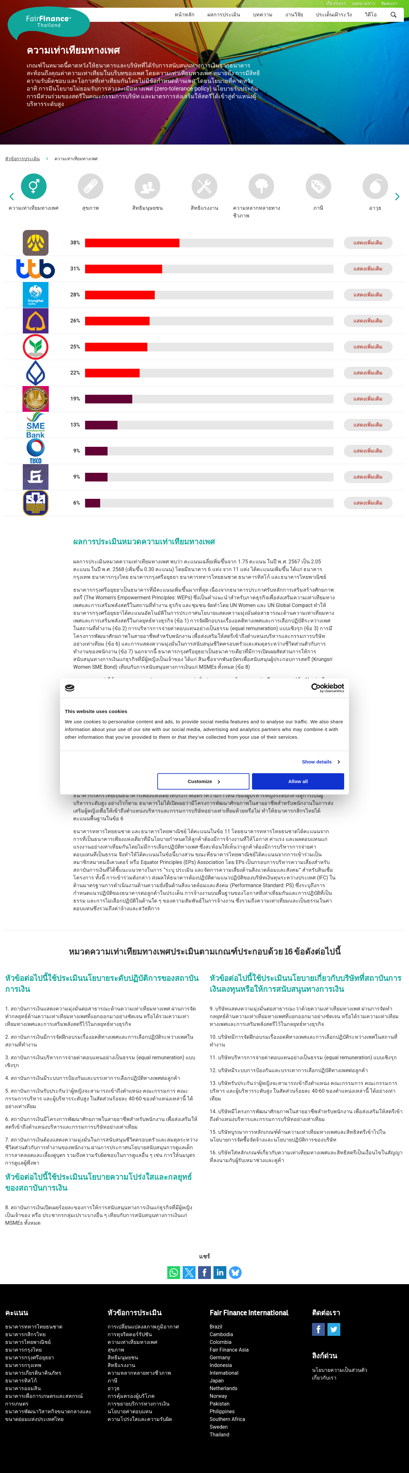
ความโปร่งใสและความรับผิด (140, 1419)
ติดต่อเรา (389, 3)
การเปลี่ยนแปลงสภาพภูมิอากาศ (143, 1327)
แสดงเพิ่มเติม (367, 243)
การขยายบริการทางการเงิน (139, 1404)
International (224, 1373)
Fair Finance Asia (229, 1350)
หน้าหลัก (185, 15)
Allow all (298, 781)
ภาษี (112, 1381)
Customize (204, 781)
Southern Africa (227, 1419)
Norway (218, 1396)
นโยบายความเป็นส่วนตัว (339, 1370)
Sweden (219, 1427)
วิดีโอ (371, 15)
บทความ (263, 15)
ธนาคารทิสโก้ (21, 1381)
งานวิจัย (294, 15)
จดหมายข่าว (363, 3)
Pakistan (220, 1404)
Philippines (222, 1411)
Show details (317, 761)
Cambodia (221, 1334)
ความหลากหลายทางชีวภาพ (139, 1373)
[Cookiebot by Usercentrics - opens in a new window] (316, 688)
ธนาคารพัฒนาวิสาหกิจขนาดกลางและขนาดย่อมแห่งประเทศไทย (48, 1415)
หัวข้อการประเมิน (22, 158)
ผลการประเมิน (223, 15)
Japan (217, 1381)
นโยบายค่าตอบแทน (130, 1411)
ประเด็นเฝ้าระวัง (334, 15)
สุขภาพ (116, 1350)
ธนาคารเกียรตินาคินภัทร (33, 1373)
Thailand (219, 1435)
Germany (220, 1357)
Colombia (220, 1342)
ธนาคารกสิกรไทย (25, 1334)
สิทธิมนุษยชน (123, 1357)
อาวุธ (114, 1388)
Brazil (216, 1327)
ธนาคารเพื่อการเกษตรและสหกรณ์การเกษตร (44, 1400)
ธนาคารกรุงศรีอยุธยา (29, 1357)
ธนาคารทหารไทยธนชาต (33, 1327)
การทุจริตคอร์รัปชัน (130, 1334)
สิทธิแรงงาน (121, 1365)
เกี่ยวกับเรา (335, 3)
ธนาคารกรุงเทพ (23, 1365)
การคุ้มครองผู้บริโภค (131, 1396)
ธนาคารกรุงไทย (23, 1350)
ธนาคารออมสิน (23, 1388)
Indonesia (221, 1365)
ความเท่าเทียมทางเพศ (132, 1342)
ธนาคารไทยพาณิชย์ (28, 1342)
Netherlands (224, 1388)
